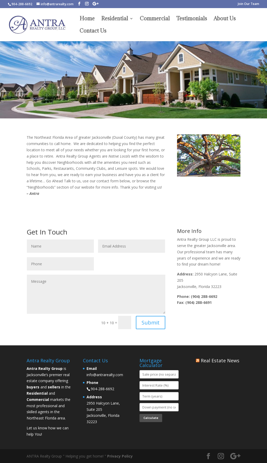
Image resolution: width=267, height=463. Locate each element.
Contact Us (93, 31)
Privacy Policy (120, 456)
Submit (151, 322)
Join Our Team (248, 4)
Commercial (155, 19)
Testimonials (191, 19)
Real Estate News (220, 360)
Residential (114, 19)
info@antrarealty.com (105, 374)
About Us (225, 19)
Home (87, 19)
